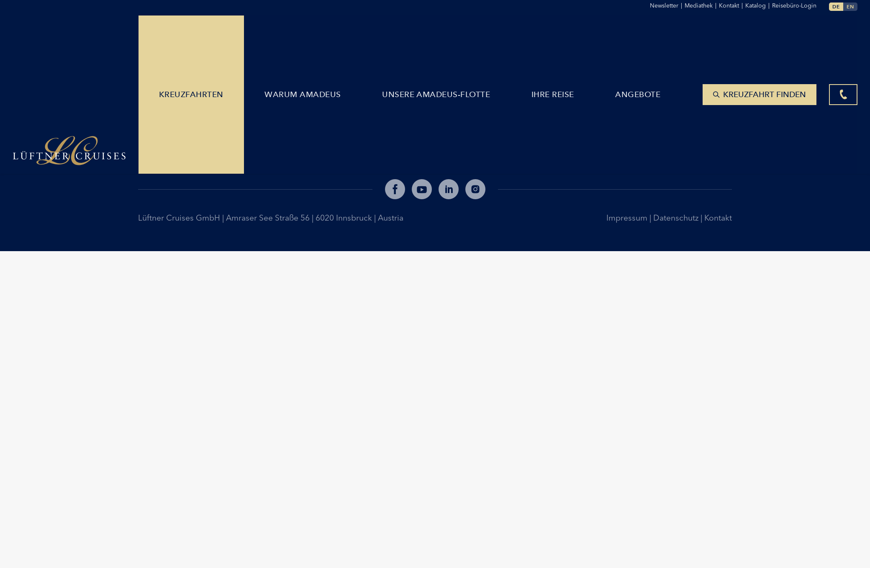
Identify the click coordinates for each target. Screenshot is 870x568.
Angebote (639, 34)
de (836, 6)
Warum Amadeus (304, 34)
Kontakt (718, 218)
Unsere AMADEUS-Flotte (438, 34)
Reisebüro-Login (794, 5)
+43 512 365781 (173, 146)
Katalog (758, 5)
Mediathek (702, 5)
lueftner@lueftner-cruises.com (198, 133)
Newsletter (667, 5)
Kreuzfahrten (192, 34)
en (850, 6)
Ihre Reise (554, 34)
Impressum (627, 218)
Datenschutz (677, 218)
